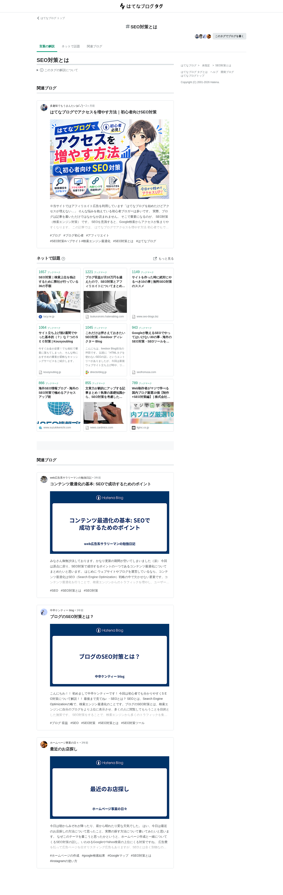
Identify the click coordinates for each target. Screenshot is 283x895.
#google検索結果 (93, 855)
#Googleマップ (118, 855)
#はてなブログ (146, 241)
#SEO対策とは (123, 241)
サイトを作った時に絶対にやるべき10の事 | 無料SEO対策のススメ (152, 281)
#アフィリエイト (97, 235)
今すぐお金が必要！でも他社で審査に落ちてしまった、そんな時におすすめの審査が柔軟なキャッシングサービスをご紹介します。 (58, 355)
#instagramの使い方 (63, 861)
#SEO (54, 590)
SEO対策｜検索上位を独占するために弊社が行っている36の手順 (58, 281)
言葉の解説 (47, 46)
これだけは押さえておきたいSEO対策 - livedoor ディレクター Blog (105, 337)
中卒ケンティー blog (62, 610)
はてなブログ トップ (51, 18)
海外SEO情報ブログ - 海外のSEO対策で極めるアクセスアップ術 (58, 393)
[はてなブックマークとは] (63, 258)
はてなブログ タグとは (194, 72)
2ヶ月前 (90, 105)
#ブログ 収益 (59, 723)
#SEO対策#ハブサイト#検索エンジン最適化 (80, 241)
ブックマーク (49, 272)
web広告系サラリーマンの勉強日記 (70, 477)
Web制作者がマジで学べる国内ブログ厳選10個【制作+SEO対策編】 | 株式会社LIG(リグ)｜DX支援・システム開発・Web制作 (151, 393)
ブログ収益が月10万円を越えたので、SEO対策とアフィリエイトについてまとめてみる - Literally (105, 282)
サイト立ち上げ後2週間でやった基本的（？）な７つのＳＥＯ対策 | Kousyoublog (58, 337)
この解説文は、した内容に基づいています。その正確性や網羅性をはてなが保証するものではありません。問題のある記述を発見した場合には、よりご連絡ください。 (57, 71)
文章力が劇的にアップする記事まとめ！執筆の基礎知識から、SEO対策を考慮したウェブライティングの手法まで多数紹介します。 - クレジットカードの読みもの (105, 393)
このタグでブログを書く (229, 36)
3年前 (97, 477)
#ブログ (55, 235)
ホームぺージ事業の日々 (64, 742)
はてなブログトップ (192, 75)
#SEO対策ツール (133, 723)
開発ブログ (227, 72)
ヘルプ (214, 72)
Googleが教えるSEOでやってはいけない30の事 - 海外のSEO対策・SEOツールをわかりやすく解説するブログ (152, 337)
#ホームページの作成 (64, 855)
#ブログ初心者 (74, 235)
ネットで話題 (71, 46)
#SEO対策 (91, 590)
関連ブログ (94, 46)
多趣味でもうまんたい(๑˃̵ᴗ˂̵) (66, 105)
